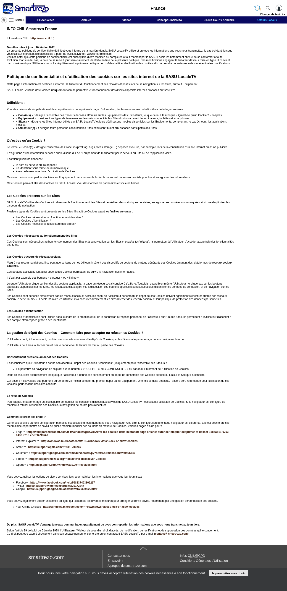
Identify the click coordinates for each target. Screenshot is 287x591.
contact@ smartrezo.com (171, 533)
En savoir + (116, 560)
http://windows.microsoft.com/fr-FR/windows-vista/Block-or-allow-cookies (89, 441)
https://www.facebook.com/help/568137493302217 (62, 482)
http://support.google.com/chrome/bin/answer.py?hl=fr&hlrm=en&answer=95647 (83, 453)
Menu (20, 20)
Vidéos (126, 20)
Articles (86, 20)
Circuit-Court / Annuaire (219, 20)
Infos (192, 555)
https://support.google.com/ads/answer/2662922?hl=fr (62, 489)
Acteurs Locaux (266, 20)
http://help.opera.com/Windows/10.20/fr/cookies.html (63, 464)
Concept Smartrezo (169, 20)
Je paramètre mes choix (228, 573)
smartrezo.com (46, 557)
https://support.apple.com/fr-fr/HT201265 (54, 447)
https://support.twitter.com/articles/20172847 (55, 485)
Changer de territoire (272, 14)
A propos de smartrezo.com (127, 565)
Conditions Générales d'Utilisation (204, 560)
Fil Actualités (45, 20)
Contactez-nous (119, 555)
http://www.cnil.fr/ (42, 38)
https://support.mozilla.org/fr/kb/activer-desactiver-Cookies (67, 458)
